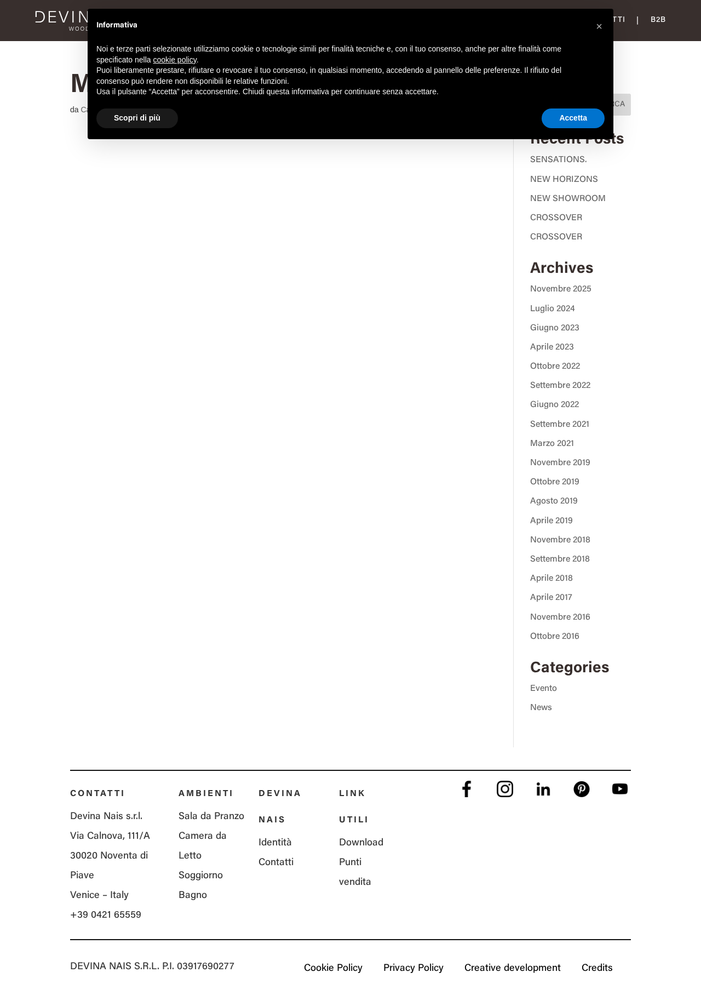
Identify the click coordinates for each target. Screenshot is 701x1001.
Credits (597, 969)
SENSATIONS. (558, 160)
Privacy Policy (413, 969)
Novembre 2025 (560, 289)
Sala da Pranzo (211, 817)
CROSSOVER (556, 218)
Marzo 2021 (552, 443)
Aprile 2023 (552, 347)
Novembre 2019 (560, 463)
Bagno (193, 896)
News (541, 707)
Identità (275, 843)
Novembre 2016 (560, 617)
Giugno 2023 (554, 328)
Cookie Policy (333, 969)
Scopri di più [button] (137, 117)
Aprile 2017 (551, 597)
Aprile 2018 (551, 578)
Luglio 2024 (552, 309)
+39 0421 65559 (105, 915)
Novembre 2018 (560, 540)
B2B (658, 20)
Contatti (276, 863)
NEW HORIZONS (564, 179)
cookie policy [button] (175, 59)
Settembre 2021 (559, 424)
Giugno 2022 (554, 405)
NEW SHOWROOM (568, 199)
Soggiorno (201, 876)
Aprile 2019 (551, 521)
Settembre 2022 (560, 385)
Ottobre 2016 (554, 636)
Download (361, 843)
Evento (543, 688)
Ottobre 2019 (554, 482)
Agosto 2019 (554, 501)
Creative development (512, 969)
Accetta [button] (573, 117)
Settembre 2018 (560, 559)
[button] (599, 26)
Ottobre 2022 (555, 366)
